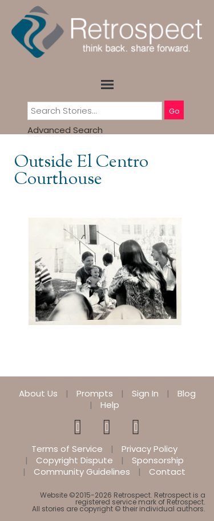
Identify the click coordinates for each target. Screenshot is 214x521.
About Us (38, 393)
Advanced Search (65, 130)
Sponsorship (158, 460)
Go (174, 111)
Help (109, 405)
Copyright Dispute (74, 460)
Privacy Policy (149, 449)
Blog (186, 393)
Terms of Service (67, 449)
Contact (167, 472)
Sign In (145, 393)
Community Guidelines (82, 472)
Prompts (94, 393)
